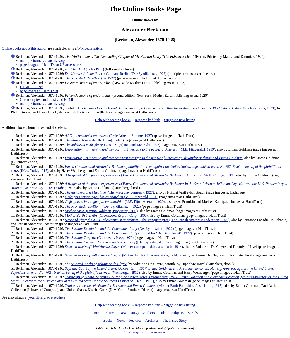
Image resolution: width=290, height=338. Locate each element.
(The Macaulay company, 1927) (109, 192)
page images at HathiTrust (39, 91)
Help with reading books (113, 120)
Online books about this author (24, 48)
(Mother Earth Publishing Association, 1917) (144, 286)
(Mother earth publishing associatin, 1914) (124, 247)
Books (107, 320)
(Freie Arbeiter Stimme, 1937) (109, 136)
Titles (163, 313)
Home (96, 313)
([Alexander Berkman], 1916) (94, 140)
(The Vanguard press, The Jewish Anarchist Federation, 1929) (147, 220)
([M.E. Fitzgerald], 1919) (140, 149)
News (121, 320)
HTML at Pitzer (31, 87)
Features (135, 320)
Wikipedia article (89, 48)
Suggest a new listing (179, 120)
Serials (193, 313)
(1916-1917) (87, 69)
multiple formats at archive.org (42, 60)
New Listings (129, 313)
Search (111, 313)
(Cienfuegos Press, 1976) (99, 238)
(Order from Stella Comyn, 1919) (149, 175)
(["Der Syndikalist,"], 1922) (103, 206)
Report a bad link (147, 120)
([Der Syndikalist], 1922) (119, 242)
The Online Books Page (145, 9)
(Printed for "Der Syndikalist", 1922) (128, 233)
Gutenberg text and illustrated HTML (47, 99)
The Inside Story (175, 320)
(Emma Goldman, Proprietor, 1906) (101, 211)
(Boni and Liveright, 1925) (113, 145)
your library (36, 297)
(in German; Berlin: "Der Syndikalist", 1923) (116, 74)
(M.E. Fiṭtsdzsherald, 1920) (115, 202)
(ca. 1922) (90, 78)
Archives (152, 320)
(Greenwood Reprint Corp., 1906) (106, 215)
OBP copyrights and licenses (144, 332)
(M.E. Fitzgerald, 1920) (111, 197)
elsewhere (58, 297)
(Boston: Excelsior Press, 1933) (176, 108)
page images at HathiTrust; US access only (51, 65)
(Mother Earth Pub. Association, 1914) (121, 255)
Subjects (177, 313)
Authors (149, 313)
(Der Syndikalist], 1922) (119, 228)
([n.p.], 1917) (149, 279)
